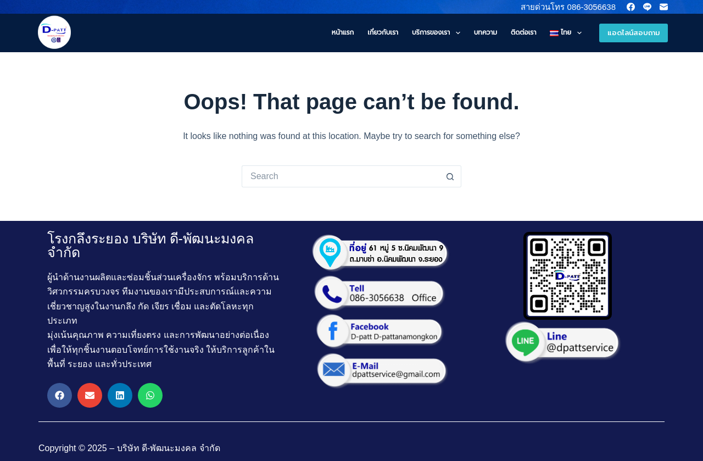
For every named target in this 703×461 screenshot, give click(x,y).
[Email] (664, 7)
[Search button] (450, 176)
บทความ (485, 32)
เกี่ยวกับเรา (382, 32)
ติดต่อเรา (523, 32)
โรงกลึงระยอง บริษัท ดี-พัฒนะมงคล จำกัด (150, 245)
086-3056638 (590, 7)
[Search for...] (340, 176)
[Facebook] (631, 7)
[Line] (647, 7)
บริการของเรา (438, 33)
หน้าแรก (343, 32)
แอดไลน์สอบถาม (633, 32)
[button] (59, 395)
